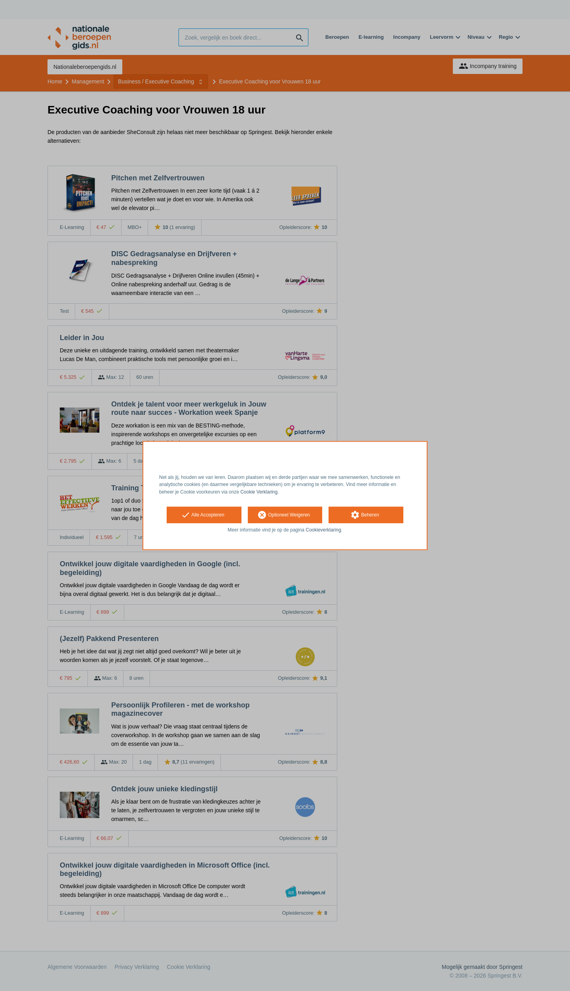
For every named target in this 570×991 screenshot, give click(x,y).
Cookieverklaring (323, 530)
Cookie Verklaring (258, 492)
